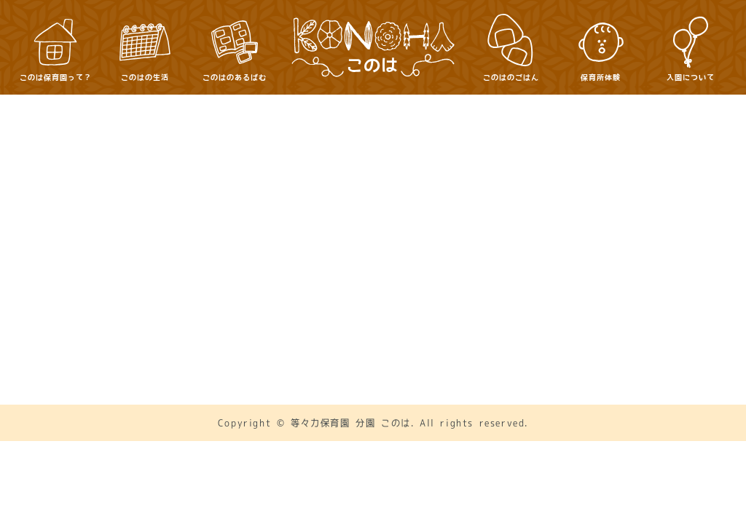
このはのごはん (596, 227)
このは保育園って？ (266, 227)
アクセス (242, 275)
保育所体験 (247, 252)
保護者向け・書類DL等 (447, 275)
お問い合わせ (328, 275)
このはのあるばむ (485, 227)
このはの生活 (378, 227)
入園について (339, 252)
